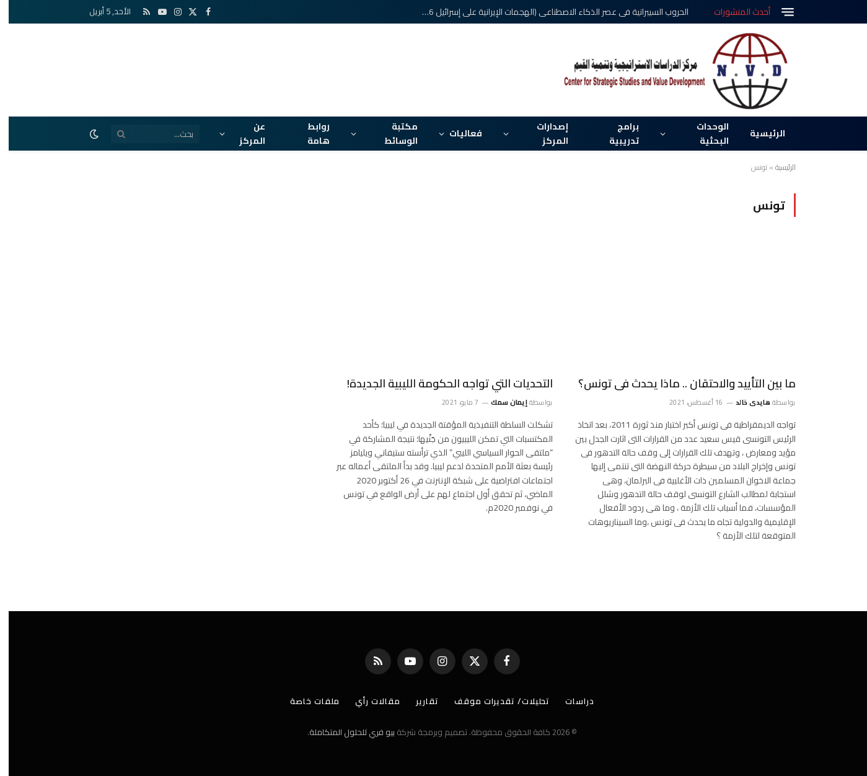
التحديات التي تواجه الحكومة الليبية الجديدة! (441, 383)
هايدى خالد (744, 402)
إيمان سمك (500, 402)
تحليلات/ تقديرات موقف (493, 701)
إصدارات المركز (544, 133)
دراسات (571, 701)
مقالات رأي (368, 701)
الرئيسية (759, 133)
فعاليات (457, 133)
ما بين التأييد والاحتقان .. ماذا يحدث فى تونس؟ (678, 383)
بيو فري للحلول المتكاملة (343, 732)
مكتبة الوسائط (392, 133)
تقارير (418, 701)
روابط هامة (310, 133)
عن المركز (244, 133)
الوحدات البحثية (704, 133)
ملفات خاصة (306, 701)
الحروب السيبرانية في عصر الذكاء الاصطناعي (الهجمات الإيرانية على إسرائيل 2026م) (544, 11)
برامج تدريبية (615, 133)
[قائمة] (779, 12)
